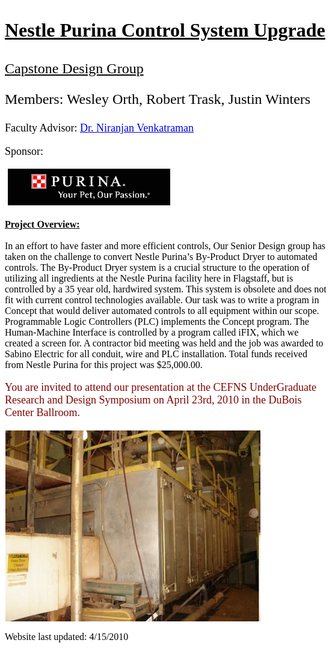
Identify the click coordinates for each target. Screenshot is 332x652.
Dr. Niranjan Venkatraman (137, 128)
